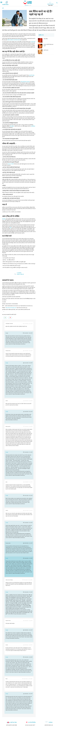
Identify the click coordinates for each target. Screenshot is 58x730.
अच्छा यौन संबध (31, 75)
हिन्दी (30, 5)
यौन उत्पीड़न (12, 126)
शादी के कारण (46, 50)
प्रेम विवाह (4, 218)
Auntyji (7, 362)
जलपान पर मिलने (11, 163)
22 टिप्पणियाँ (19, 272)
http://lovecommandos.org (11, 307)
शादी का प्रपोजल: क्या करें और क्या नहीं (14, 39)
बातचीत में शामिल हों (20, 274)
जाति (10, 227)
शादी (2, 8)
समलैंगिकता (33, 126)
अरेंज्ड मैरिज (46, 38)
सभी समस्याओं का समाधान (25, 81)
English (26, 5)
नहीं (10, 317)
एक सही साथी (33, 41)
